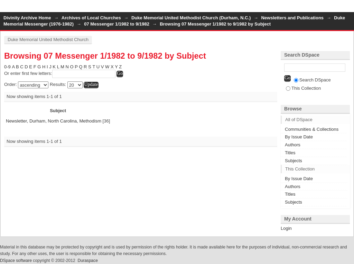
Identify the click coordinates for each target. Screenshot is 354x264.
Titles (290, 152)
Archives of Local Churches (91, 17)
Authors (292, 144)
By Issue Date (299, 136)
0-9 (7, 66)
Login (348, 8)
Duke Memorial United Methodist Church (48, 39)
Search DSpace (312, 79)
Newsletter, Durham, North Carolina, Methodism (53, 121)
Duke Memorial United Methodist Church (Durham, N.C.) (191, 17)
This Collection (303, 88)
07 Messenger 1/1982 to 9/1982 (116, 24)
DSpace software (16, 260)
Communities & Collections (311, 129)
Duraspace (87, 260)
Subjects (293, 160)
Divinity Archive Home (27, 17)
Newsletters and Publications (292, 17)
